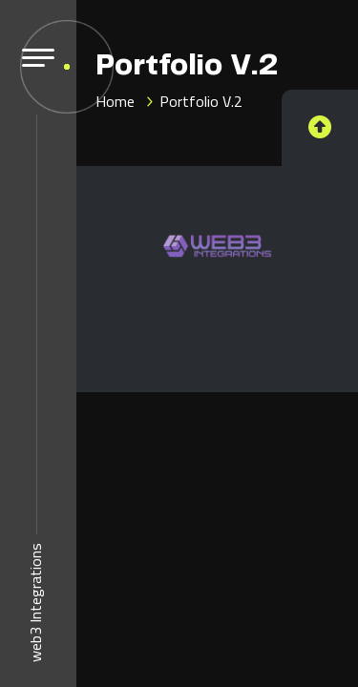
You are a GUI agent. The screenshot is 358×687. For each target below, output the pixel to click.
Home (115, 101)
